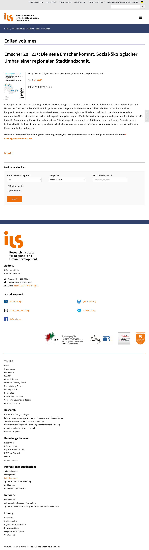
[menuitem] (142, 2)
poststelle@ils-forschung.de (26, 285)
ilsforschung (15, 319)
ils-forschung (15, 301)
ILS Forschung (89, 310)
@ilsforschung (89, 301)
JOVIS (38, 80)
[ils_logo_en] (21, 14)
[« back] (8, 153)
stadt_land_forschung (19, 310)
